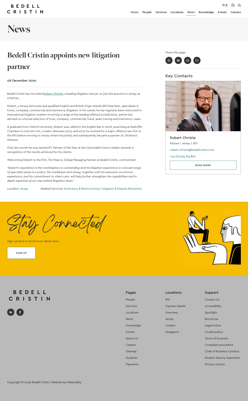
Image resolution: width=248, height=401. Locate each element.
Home (135, 12)
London (170, 325)
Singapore (172, 332)
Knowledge (206, 12)
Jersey (24, 189)
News (191, 12)
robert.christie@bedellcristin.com (192, 150)
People (147, 12)
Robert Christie (53, 94)
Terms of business (216, 338)
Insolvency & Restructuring (83, 189)
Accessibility (213, 306)
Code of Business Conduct (222, 351)
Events (222, 12)
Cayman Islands (175, 306)
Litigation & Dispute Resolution (122, 189)
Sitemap (131, 351)
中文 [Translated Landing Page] (225, 5)
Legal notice (213, 325)
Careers (236, 12)
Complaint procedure (219, 345)
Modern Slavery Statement (222, 358)
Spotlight (211, 312)
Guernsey (171, 312)
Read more (203, 165)
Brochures (211, 319)
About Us (132, 338)
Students (131, 358)
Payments (132, 364)
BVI (167, 299)
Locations (177, 12)
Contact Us (212, 299)
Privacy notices (215, 364)
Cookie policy (214, 332)
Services (161, 12)
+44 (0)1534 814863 (182, 156)
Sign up (21, 253)
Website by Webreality (66, 382)
